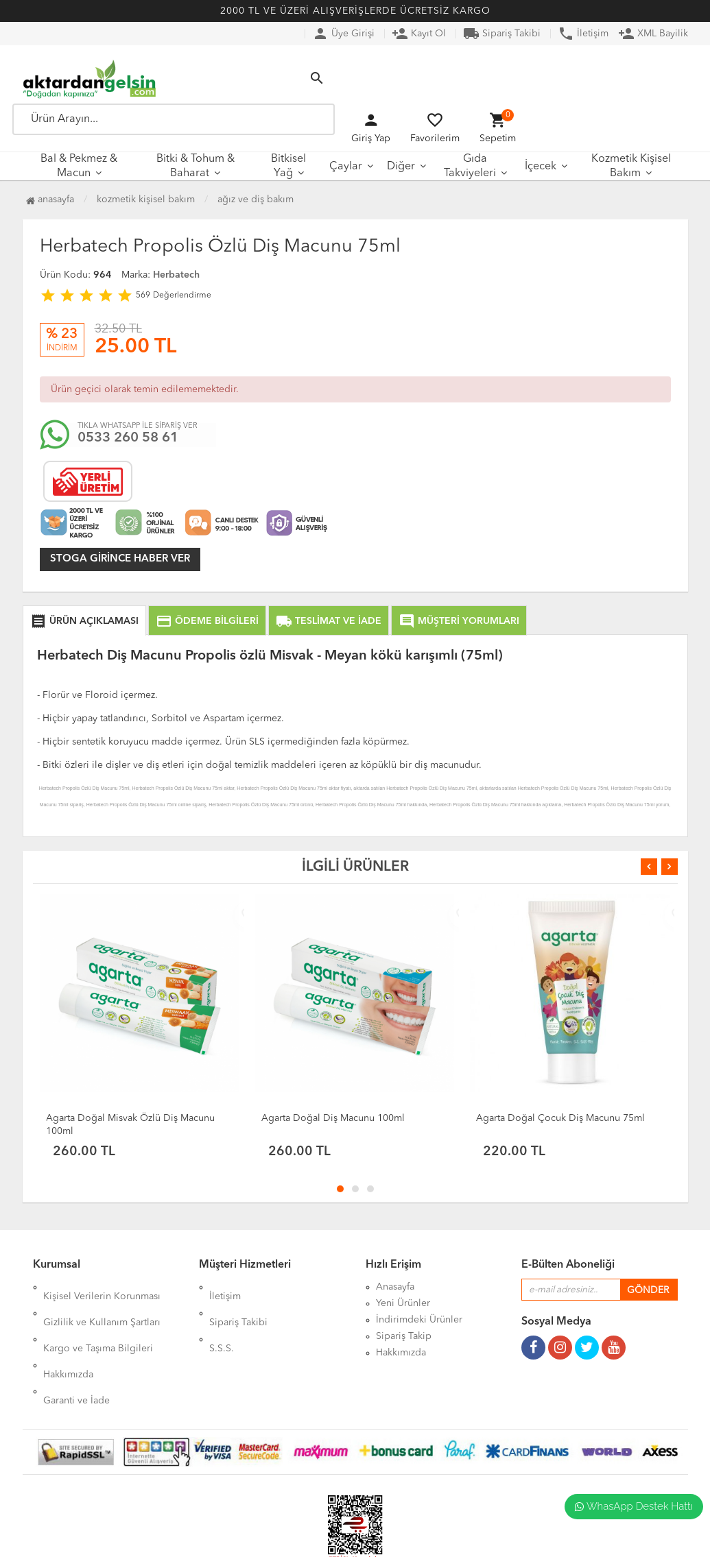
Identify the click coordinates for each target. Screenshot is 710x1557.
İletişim (583, 33)
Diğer (401, 166)
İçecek (540, 166)
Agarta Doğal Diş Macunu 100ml (333, 1118)
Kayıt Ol (419, 33)
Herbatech (176, 275)
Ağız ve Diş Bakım (255, 199)
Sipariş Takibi (502, 33)
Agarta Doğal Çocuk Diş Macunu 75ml (560, 1118)
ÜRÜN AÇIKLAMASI (84, 621)
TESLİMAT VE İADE (328, 621)
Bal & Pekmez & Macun (78, 166)
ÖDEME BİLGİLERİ (207, 621)
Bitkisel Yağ (288, 166)
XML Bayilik (653, 33)
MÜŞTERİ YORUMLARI (459, 621)
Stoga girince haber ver (120, 559)
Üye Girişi (343, 33)
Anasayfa (50, 199)
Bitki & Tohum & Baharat (195, 166)
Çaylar (345, 166)
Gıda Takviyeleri (470, 166)
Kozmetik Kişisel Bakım (631, 166)
